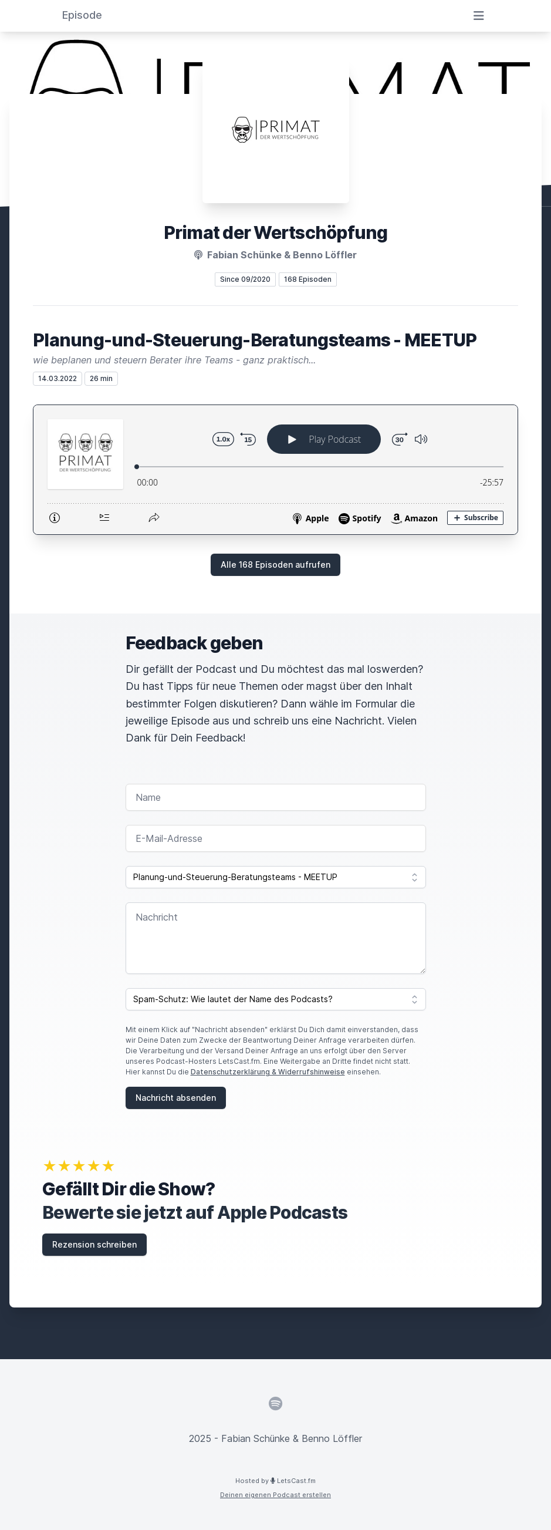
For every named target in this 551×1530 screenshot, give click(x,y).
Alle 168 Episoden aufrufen (275, 564)
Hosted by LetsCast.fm (275, 1481)
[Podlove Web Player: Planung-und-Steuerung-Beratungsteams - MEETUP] (275, 469)
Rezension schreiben (94, 1244)
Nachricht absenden (176, 1098)
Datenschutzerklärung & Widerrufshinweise (268, 1071)
